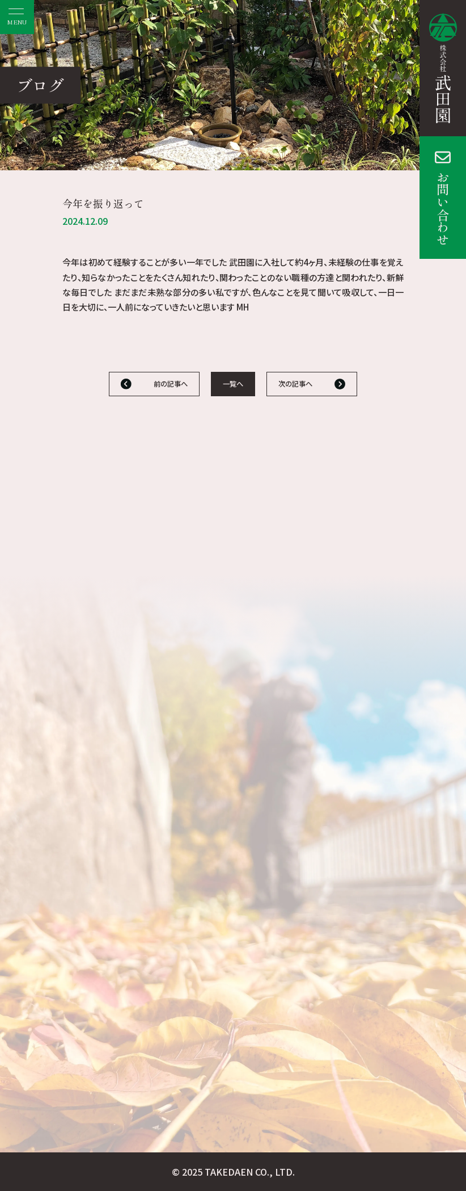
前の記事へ (171, 384)
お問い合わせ (443, 208)
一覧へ (233, 384)
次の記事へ (295, 384)
